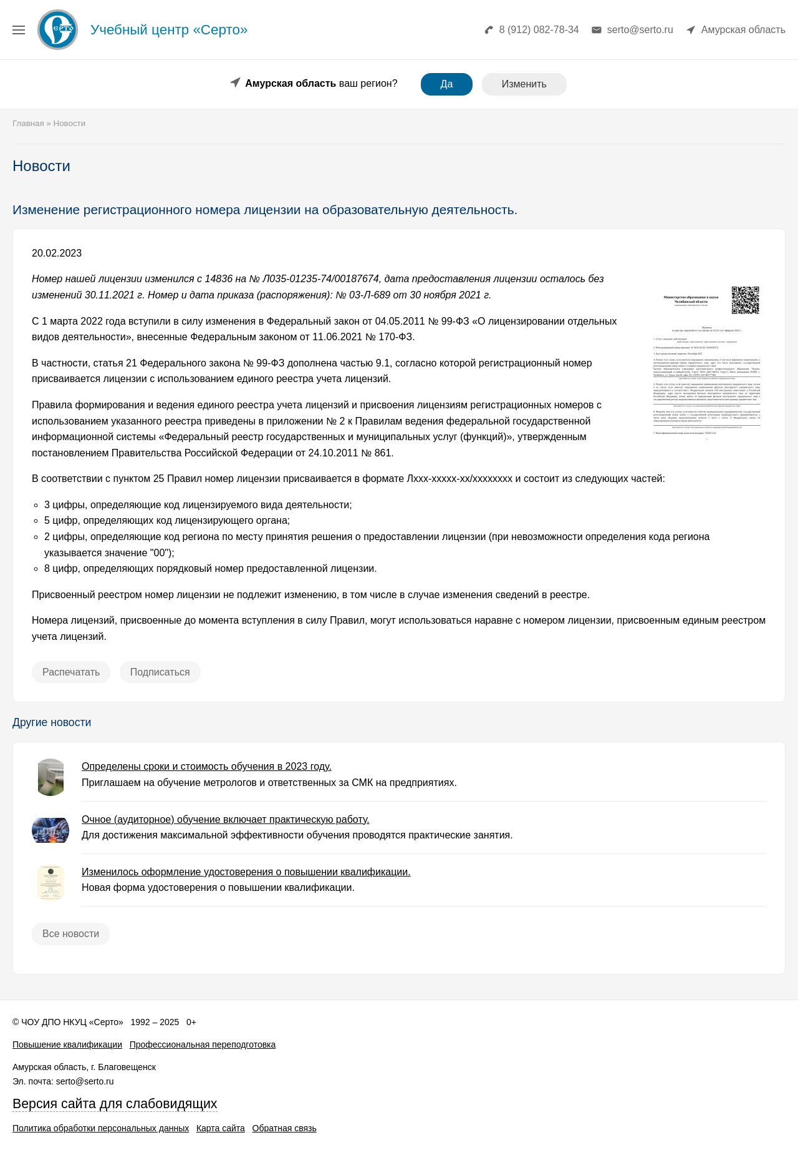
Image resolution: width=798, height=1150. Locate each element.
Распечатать (71, 672)
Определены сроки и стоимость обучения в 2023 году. (207, 766)
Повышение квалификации (67, 1044)
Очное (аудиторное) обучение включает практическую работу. (226, 819)
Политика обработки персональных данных (100, 1128)
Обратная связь (284, 1128)
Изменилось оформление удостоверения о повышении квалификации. (246, 872)
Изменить (524, 84)
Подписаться (160, 672)
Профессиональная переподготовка (203, 1044)
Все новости (70, 933)
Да (447, 84)
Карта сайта (220, 1128)
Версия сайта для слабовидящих (115, 1103)
